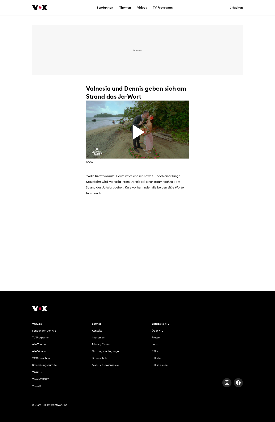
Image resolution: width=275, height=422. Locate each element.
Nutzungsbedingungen (106, 351)
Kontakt (97, 330)
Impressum (98, 337)
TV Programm (163, 7)
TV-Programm (40, 337)
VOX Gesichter (41, 358)
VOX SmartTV (40, 378)
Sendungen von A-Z (44, 330)
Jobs (155, 344)
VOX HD (37, 372)
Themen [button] (125, 7)
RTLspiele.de (160, 365)
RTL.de (156, 358)
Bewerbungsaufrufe (44, 365)
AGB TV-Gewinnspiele (105, 365)
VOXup (36, 385)
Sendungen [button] (105, 7)
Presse (156, 337)
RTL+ (155, 351)
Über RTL (157, 330)
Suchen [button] (235, 7)
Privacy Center (101, 344)
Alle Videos (39, 351)
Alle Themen (39, 344)
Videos (142, 7)
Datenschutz (100, 358)
